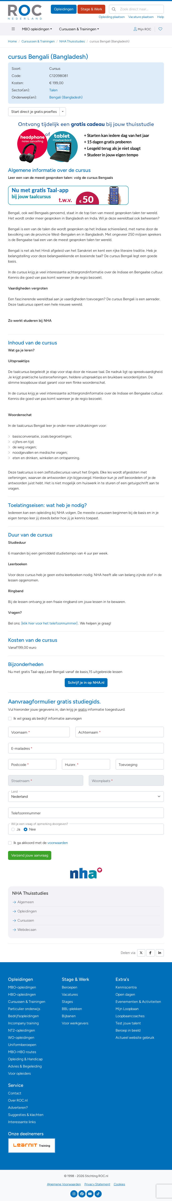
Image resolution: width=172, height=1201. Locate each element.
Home (12, 41)
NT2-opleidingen (21, 1030)
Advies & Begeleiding (25, 1066)
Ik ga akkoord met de (40, 843)
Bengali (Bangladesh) (66, 97)
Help (160, 17)
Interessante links (22, 1122)
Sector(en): (21, 90)
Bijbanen (69, 1016)
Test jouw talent (128, 1023)
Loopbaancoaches (130, 1016)
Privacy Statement (97, 1184)
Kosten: (18, 83)
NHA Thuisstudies (72, 41)
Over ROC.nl (18, 1100)
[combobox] (86, 796)
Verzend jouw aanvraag (29, 855)
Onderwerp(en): (24, 97)
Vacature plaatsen (141, 17)
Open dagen (125, 994)
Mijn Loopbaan (127, 1009)
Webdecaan (24, 929)
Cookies (119, 1184)
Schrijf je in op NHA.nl (86, 682)
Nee (32, 829)
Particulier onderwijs (24, 1009)
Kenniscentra (126, 987)
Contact (14, 1093)
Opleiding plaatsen (112, 17)
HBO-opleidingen (22, 994)
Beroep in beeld (128, 1030)
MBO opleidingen (35, 29)
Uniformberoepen (22, 1045)
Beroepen (69, 987)
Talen (53, 90)
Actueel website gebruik (135, 1037)
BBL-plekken (72, 1009)
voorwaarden (57, 843)
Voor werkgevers (75, 1023)
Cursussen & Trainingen (77, 29)
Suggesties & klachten (25, 1115)
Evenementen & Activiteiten (138, 1001)
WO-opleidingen (21, 1037)
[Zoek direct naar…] (136, 9)
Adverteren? (18, 1107)
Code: (16, 76)
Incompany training (23, 1023)
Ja (18, 829)
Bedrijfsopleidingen (23, 1016)
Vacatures (70, 994)
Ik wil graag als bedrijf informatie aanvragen (47, 718)
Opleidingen (63, 9)
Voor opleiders (19, 1073)
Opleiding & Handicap (25, 1059)
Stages (67, 1001)
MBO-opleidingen (22, 987)
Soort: (16, 68)
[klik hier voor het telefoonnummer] (49, 623)
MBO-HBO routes (22, 1052)
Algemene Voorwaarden (64, 1184)
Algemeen (23, 902)
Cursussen (23, 920)
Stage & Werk (91, 9)
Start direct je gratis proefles (34, 112)
